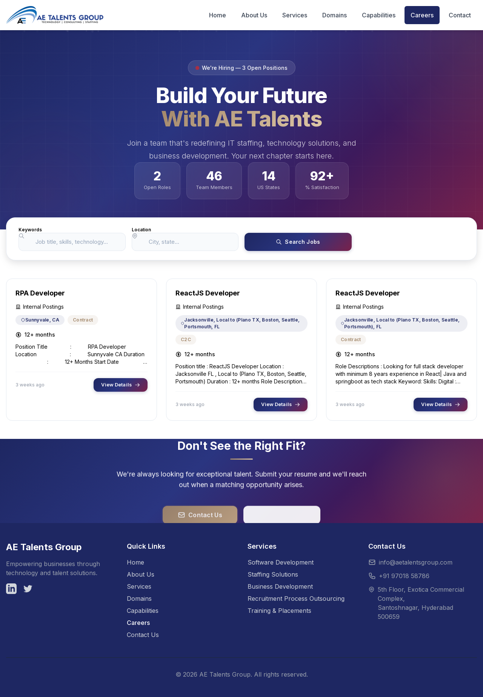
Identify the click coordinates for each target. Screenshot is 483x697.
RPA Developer (40, 294)
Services (139, 586)
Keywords (30, 229)
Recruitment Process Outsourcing (296, 598)
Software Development (281, 562)
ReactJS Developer (207, 294)
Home (135, 562)
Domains (139, 598)
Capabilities (142, 610)
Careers (138, 622)
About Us (140, 574)
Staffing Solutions (273, 574)
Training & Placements (279, 610)
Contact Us (143, 635)
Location (141, 229)
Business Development (280, 586)
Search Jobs (298, 242)
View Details (120, 385)
